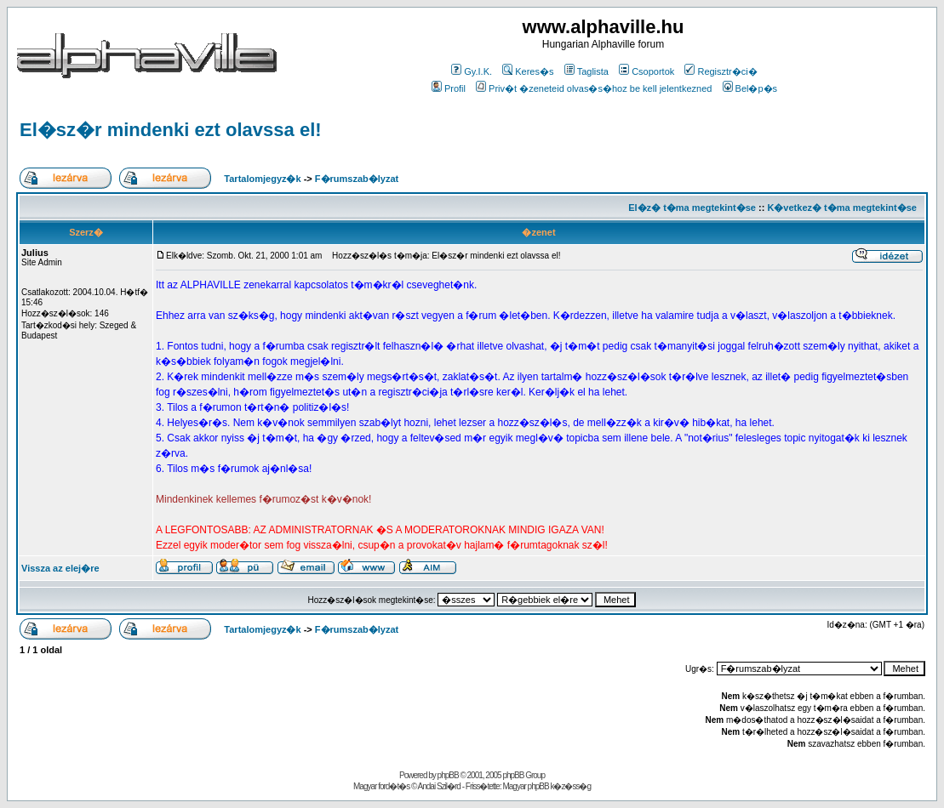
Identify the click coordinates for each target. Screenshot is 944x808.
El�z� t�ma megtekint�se (692, 207)
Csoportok (646, 71)
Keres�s (527, 71)
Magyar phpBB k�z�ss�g (546, 786)
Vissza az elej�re (60, 568)
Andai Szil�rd (439, 786)
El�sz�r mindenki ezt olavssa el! (171, 129)
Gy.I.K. (471, 71)
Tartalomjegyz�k (262, 179)
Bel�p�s (750, 88)
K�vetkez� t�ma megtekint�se (841, 207)
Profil (449, 88)
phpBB (448, 775)
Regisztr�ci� (720, 71)
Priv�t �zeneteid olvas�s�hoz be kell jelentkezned (594, 88)
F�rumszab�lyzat (356, 179)
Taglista (586, 71)
